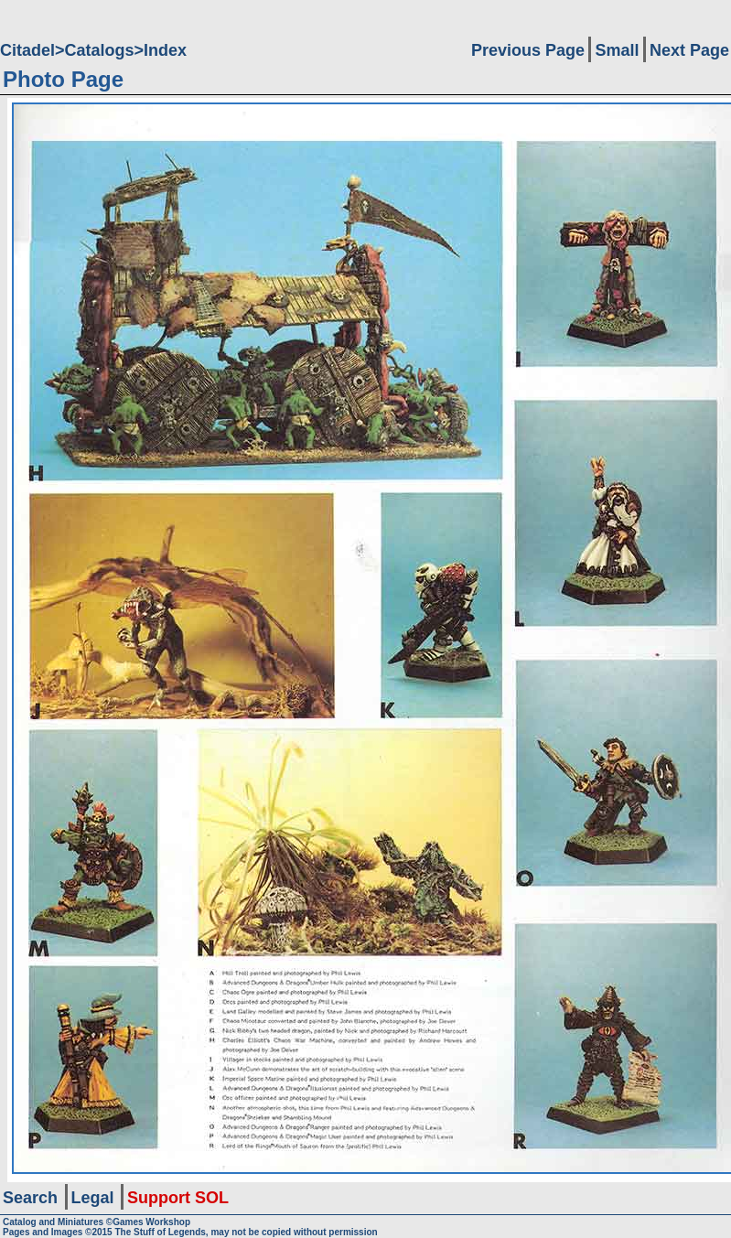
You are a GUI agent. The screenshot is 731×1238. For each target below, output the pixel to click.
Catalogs (99, 50)
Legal (92, 1198)
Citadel (27, 50)
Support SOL (178, 1198)
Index (165, 50)
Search (30, 1198)
